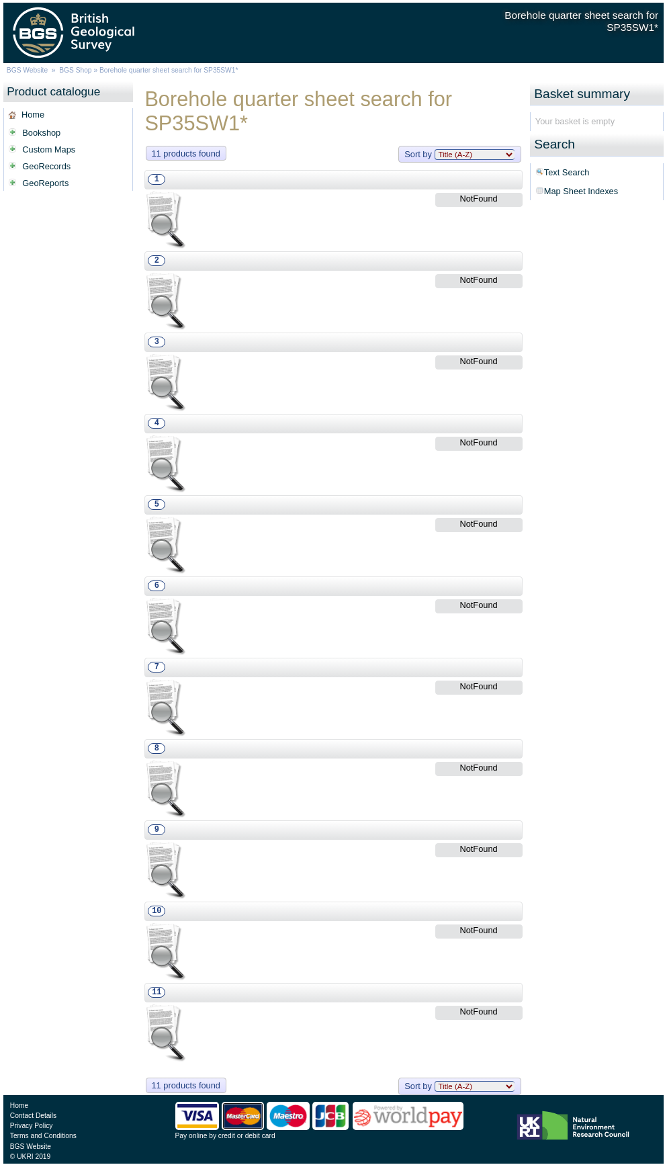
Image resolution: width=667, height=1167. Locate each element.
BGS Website (27, 70)
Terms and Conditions (43, 1135)
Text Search (567, 172)
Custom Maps (48, 149)
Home (32, 115)
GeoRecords (46, 166)
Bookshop (41, 133)
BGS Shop (75, 70)
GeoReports (45, 183)
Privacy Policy (31, 1125)
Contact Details (33, 1115)
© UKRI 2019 (30, 1156)
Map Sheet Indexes (581, 191)
